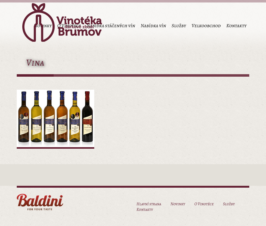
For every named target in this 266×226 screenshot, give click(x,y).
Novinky (178, 204)
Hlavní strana (148, 204)
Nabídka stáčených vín (110, 25)
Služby (178, 25)
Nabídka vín (153, 25)
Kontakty (236, 25)
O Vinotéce (204, 204)
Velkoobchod (206, 25)
